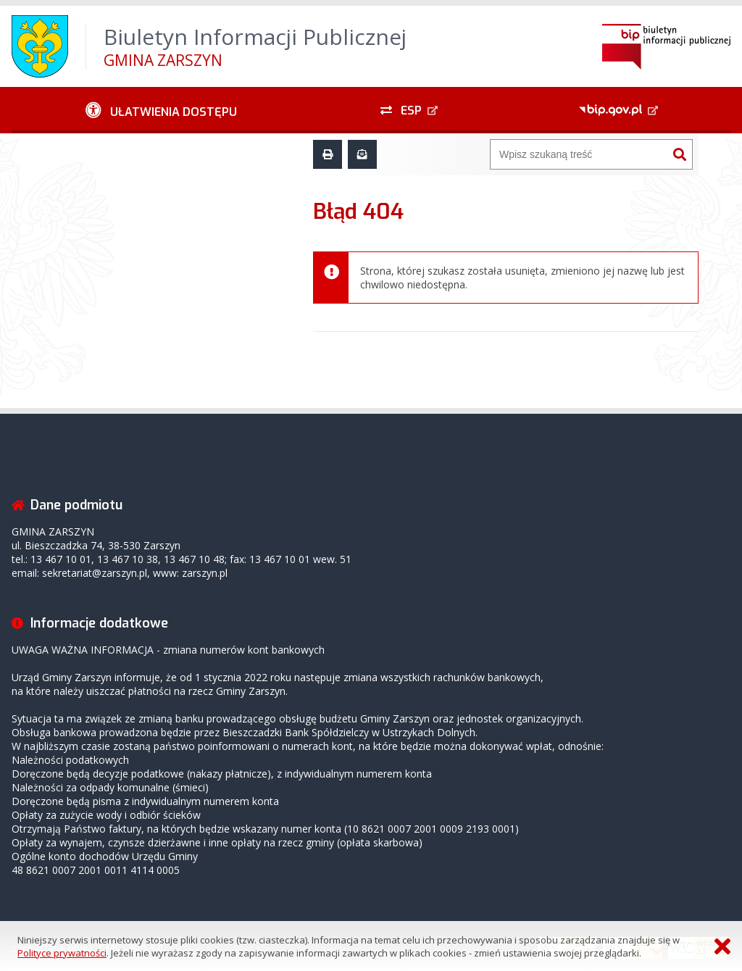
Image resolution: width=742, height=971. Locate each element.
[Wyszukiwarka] (579, 154)
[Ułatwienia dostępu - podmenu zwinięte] (161, 110)
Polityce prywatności (62, 952)
